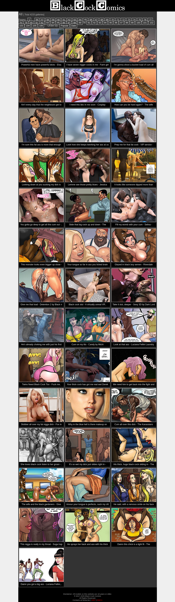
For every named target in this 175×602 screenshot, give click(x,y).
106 (41, 25)
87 (69, 22)
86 (64, 22)
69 (107, 20)
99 (132, 22)
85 (58, 22)
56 (37, 20)
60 (58, 20)
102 (151, 22)
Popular (64, 25)
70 (112, 20)
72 (123, 20)
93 (99, 22)
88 (74, 22)
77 (150, 20)
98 (127, 22)
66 (91, 20)
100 (138, 22)
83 (47, 22)
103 (21, 25)
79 (26, 22)
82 (42, 22)
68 (102, 20)
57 (42, 20)
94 (105, 22)
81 (36, 22)
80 (31, 22)
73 (129, 20)
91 (89, 22)
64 (80, 20)
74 (134, 20)
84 (53, 22)
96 (116, 22)
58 (48, 20)
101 (145, 22)
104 (28, 25)
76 (145, 20)
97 (121, 22)
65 (85, 20)
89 (80, 22)
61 (64, 20)
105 (34, 25)
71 (118, 20)
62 (69, 20)
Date (73, 25)
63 (75, 20)
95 (110, 22)
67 (96, 20)
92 (94, 22)
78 (20, 22)
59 (53, 20)
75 (139, 20)
